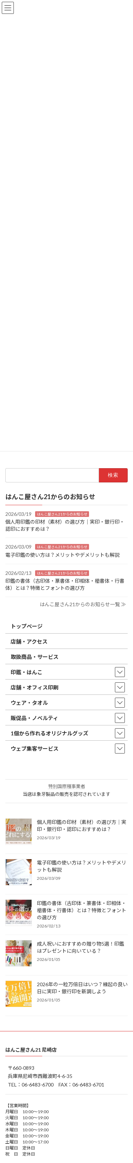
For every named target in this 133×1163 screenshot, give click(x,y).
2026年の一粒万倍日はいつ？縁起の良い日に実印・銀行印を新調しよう (82, 987)
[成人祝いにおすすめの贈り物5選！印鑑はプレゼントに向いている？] (18, 954)
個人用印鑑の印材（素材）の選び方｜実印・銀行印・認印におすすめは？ (81, 825)
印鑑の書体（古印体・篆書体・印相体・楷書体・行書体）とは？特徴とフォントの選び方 (81, 910)
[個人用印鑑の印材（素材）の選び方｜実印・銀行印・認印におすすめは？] (18, 832)
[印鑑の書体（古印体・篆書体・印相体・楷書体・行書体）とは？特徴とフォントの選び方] (18, 913)
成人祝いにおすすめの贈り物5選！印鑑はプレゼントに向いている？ (80, 947)
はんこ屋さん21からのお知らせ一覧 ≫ (83, 604)
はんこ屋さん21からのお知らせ (62, 514)
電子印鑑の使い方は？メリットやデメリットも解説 (62, 555)
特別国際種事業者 (66, 786)
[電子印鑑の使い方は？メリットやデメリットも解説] (18, 873)
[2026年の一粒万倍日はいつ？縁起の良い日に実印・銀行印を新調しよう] (18, 994)
